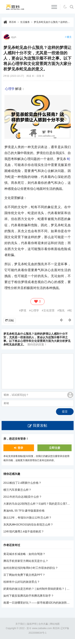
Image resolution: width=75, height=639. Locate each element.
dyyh (13, 37)
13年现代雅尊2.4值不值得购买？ (23, 531)
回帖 (11, 320)
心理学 (10, 88)
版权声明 (32, 624)
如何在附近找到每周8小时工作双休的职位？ (30, 567)
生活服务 (25, 22)
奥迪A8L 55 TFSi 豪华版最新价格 (24, 510)
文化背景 (49, 310)
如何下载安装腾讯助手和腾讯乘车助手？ (28, 595)
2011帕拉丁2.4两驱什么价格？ (22, 482)
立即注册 (54, 447)
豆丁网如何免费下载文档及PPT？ (24, 574)
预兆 (62, 310)
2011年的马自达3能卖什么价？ (22, 496)
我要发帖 (40, 426)
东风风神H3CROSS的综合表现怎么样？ (28, 524)
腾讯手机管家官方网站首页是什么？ (25, 560)
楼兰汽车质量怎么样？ (17, 489)
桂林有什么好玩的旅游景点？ (21, 581)
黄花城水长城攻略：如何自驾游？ (24, 554)
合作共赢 (43, 624)
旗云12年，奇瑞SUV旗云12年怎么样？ (27, 517)
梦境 (23, 310)
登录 (20, 447)
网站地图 (55, 624)
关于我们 (20, 624)
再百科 (12, 22)
